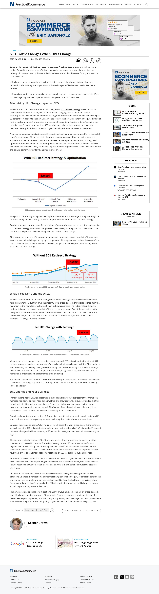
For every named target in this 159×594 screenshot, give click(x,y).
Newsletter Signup (52, 579)
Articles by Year (86, 576)
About (140, 4)
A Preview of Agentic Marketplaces (128, 127)
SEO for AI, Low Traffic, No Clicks (130, 223)
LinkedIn (118, 577)
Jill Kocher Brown (40, 59)
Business (101, 4)
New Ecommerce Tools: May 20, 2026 (131, 141)
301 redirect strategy (70, 109)
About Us (14, 576)
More (128, 4)
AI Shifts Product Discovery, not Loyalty (131, 134)
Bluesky (128, 577)
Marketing (65, 4)
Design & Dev (115, 4)
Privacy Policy (85, 582)
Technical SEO (15, 50)
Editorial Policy (16, 582)
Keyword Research (81, 540)
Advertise (48, 576)
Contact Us (14, 579)
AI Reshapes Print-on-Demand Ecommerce (128, 148)
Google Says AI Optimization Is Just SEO (129, 113)
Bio (25, 526)
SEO (75, 4)
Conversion (87, 4)
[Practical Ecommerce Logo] (27, 4)
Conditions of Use (87, 579)
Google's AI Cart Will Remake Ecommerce (127, 120)
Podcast (48, 582)
